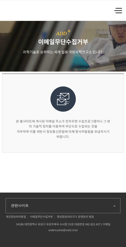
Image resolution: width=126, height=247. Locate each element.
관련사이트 (63, 206)
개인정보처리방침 (16, 217)
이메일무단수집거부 (41, 217)
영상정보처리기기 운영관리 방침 (75, 217)
